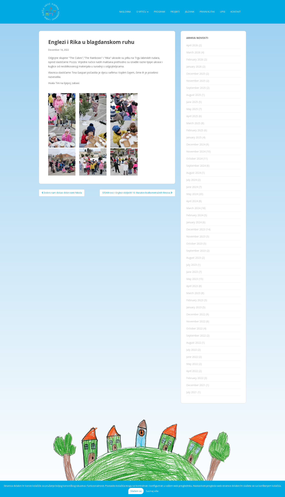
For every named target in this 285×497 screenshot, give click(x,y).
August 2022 (193, 342)
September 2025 (196, 87)
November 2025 (195, 80)
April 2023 (192, 286)
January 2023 (194, 307)
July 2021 (191, 392)
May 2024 (192, 194)
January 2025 (194, 137)
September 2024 (196, 165)
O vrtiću (142, 11)
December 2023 (195, 229)
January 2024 (194, 222)
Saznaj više (152, 491)
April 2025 (192, 116)
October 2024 (194, 158)
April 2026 (192, 45)
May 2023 (192, 279)
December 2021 (195, 385)
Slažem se (136, 491)
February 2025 (194, 130)
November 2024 (195, 151)
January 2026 (194, 66)
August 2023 (193, 257)
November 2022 (195, 321)
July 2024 (191, 180)
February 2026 (194, 59)
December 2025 (195, 73)
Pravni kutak (207, 11)
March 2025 (193, 123)
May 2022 (192, 364)
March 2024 (193, 208)
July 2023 (191, 264)
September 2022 (196, 335)
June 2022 (192, 357)
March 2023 (193, 293)
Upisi (222, 11)
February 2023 (194, 300)
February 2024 (194, 215)
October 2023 (194, 243)
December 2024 (195, 144)
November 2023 (195, 236)
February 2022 (194, 378)
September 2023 (196, 250)
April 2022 (192, 371)
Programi (159, 11)
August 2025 (193, 95)
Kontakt (236, 11)
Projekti (175, 11)
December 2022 (195, 314)
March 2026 (193, 52)
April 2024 (192, 201)
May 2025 (192, 109)
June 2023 (192, 272)
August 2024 (193, 172)
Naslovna (125, 11)
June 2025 (192, 102)
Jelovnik (189, 11)
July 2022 (191, 349)
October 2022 (194, 328)
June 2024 (192, 187)
